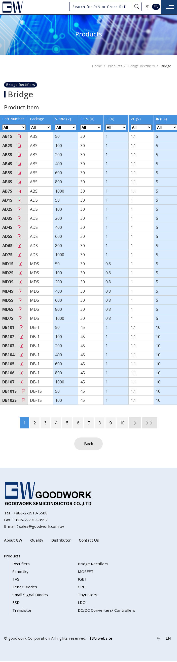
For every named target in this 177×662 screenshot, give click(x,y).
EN (156, 6)
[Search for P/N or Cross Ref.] (100, 6)
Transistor (22, 610)
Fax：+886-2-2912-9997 (26, 520)
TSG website (100, 638)
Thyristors (87, 595)
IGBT (82, 579)
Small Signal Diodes (30, 595)
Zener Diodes (24, 587)
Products (115, 66)
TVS (15, 579)
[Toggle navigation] (169, 7)
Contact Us (89, 540)
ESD (16, 602)
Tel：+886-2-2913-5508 (26, 513)
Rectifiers (21, 564)
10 (122, 423)
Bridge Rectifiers (141, 66)
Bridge (166, 66)
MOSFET (85, 572)
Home (97, 66)
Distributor (61, 540)
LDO (82, 602)
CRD (82, 587)
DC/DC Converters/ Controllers (106, 610)
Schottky (20, 572)
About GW (13, 540)
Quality (36, 540)
